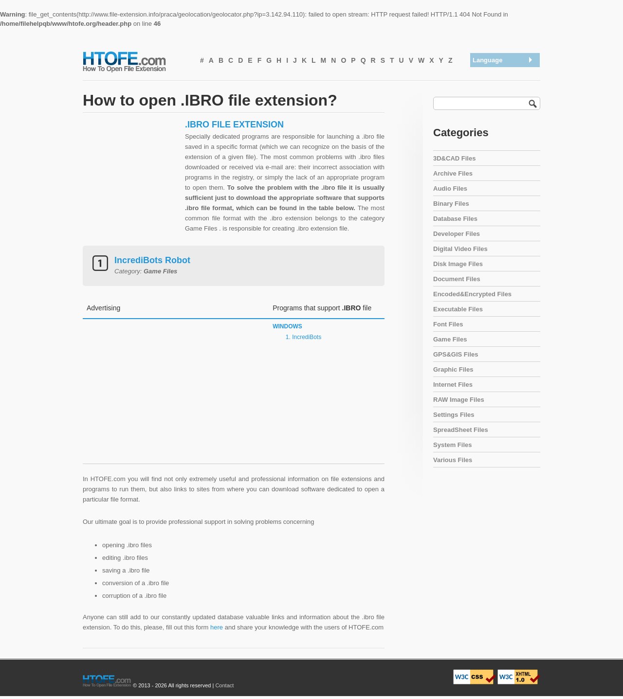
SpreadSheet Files (460, 429)
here (216, 627)
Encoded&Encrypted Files (472, 294)
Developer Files (456, 233)
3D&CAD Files (454, 158)
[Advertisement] (131, 180)
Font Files (448, 324)
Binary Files (451, 203)
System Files (452, 444)
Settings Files (454, 414)
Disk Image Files (458, 264)
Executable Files (458, 309)
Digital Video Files (460, 248)
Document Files (456, 279)
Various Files (452, 460)
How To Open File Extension (135, 61)
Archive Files (453, 173)
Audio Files (450, 188)
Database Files (455, 218)
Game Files (450, 339)
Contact (224, 685)
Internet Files (453, 384)
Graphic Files (453, 369)
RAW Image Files (458, 399)
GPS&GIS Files (455, 354)
